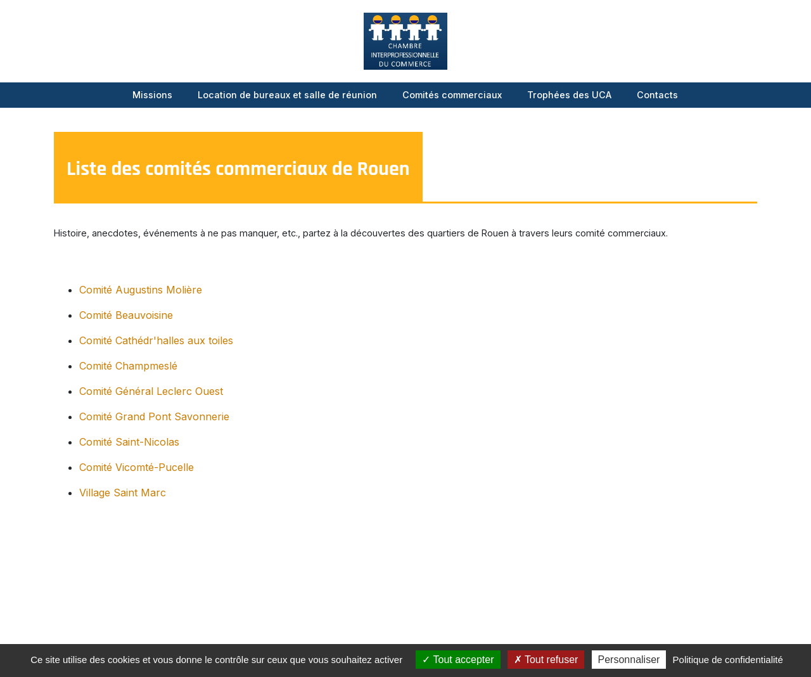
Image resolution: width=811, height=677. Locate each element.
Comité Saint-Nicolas (129, 441)
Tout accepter (458, 659)
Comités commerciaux (452, 94)
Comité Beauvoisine (126, 315)
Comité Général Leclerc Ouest (151, 391)
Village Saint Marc (122, 492)
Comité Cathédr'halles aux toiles (156, 340)
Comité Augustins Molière (140, 289)
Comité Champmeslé (128, 365)
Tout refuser (546, 659)
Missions (152, 94)
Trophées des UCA (569, 94)
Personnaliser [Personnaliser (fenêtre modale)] (629, 659)
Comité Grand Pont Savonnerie (154, 416)
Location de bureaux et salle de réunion (287, 94)
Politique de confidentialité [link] (728, 659)
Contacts (657, 94)
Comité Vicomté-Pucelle (136, 467)
